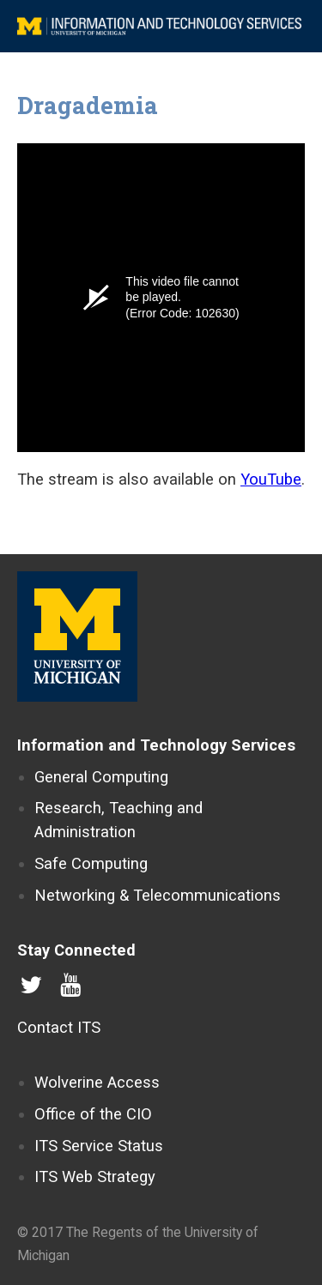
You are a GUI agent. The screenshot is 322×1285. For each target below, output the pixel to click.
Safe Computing (91, 863)
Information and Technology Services (156, 745)
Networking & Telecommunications (157, 895)
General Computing (101, 777)
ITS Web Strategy (94, 1176)
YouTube (270, 479)
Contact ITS (58, 1027)
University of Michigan (77, 636)
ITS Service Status (98, 1146)
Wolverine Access (97, 1082)
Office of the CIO (93, 1114)
